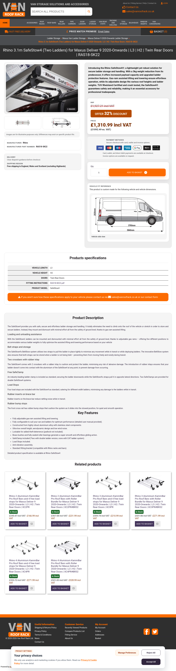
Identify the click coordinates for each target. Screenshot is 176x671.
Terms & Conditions (43, 635)
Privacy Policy (40, 631)
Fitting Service (136, 3)
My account (100, 628)
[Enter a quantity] (99, 172)
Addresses (99, 635)
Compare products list (75, 631)
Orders (98, 631)
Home (5, 23)
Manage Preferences (127, 653)
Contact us (39, 642)
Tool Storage (123, 23)
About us (69, 638)
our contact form (149, 297)
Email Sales (103, 31)
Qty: (92, 166)
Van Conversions (154, 23)
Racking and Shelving (113, 23)
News (37, 638)
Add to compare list (31, 524)
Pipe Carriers (72, 23)
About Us (126, 3)
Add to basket (18, 524)
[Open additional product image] (22, 122)
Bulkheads (133, 23)
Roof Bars (51, 23)
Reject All (151, 653)
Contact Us (152, 3)
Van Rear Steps (103, 23)
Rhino (25, 143)
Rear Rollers (61, 23)
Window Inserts (143, 23)
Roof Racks (42, 23)
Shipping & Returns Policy (46, 628)
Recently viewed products (76, 628)
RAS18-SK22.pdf (57, 283)
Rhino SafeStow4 (53, 453)
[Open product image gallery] (42, 88)
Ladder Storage (92, 23)
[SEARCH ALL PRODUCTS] (58, 11)
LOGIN (164, 3)
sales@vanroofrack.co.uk (138, 11)
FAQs (145, 3)
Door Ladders (82, 23)
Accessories (31, 23)
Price (93, 121)
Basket (98, 638)
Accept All (151, 662)
